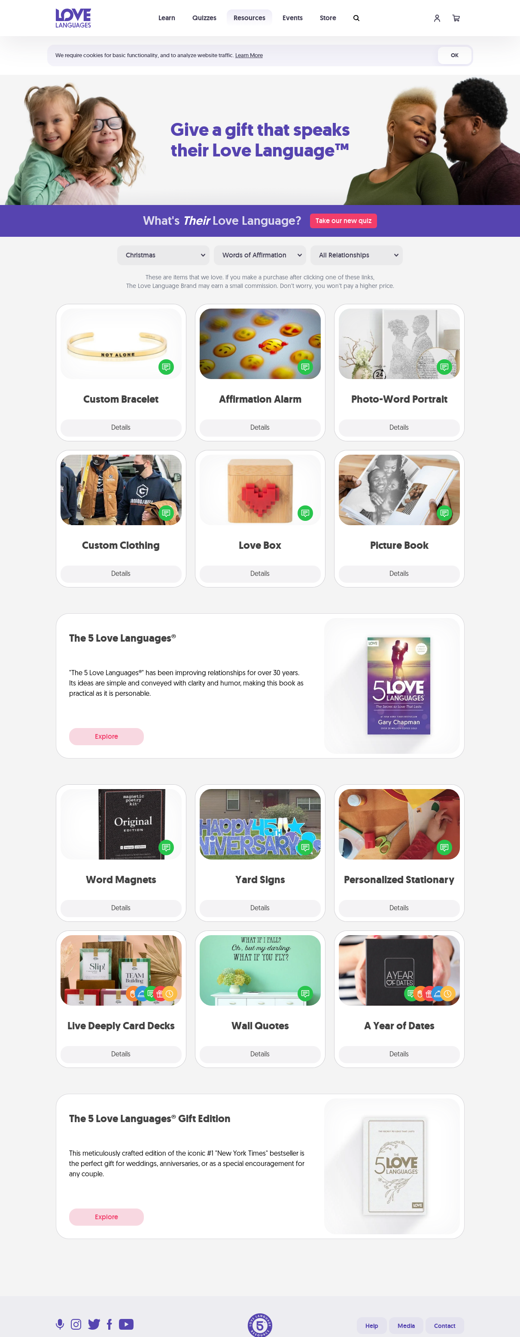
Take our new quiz (343, 220)
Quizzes (204, 17)
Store (328, 17)
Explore (106, 736)
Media (406, 1326)
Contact (445, 1326)
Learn (166, 17)
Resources (249, 17)
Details (121, 428)
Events (293, 17)
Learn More (249, 55)
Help (371, 1326)
